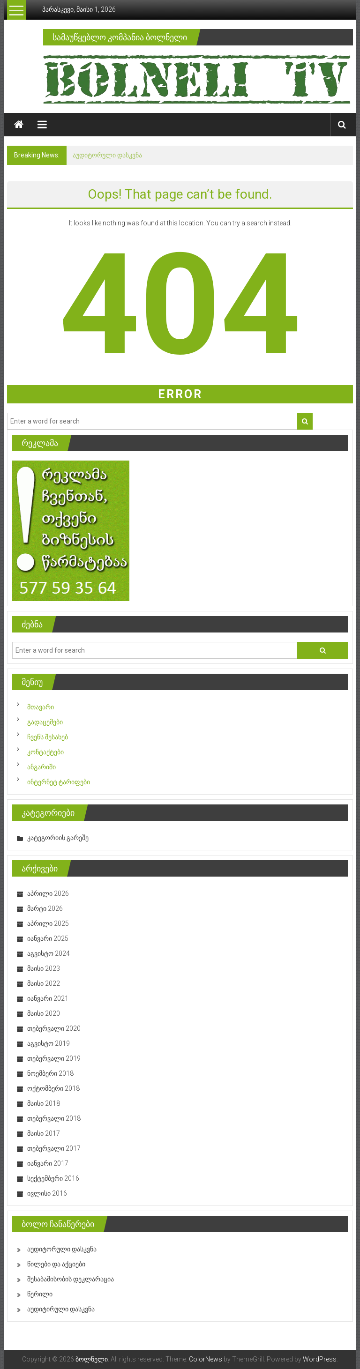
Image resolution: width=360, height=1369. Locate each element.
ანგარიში (41, 767)
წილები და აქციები (56, 1264)
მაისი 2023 (43, 968)
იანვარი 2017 (47, 1163)
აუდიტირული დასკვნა (61, 1309)
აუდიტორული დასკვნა (107, 155)
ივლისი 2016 (47, 1193)
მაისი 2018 (43, 1103)
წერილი (39, 1294)
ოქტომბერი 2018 (53, 1088)
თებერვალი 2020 (54, 1028)
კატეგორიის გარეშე (58, 837)
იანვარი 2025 (47, 938)
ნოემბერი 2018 (50, 1073)
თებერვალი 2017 (54, 1148)
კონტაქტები (45, 752)
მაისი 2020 (43, 1013)
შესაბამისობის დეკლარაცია (70, 1279)
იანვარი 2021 (47, 998)
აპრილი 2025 (48, 923)
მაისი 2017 (43, 1133)
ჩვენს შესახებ (47, 737)
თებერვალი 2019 (54, 1058)
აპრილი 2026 (48, 893)
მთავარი (40, 707)
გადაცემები (45, 722)
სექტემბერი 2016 (53, 1178)
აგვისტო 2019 (48, 1043)
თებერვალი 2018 (54, 1118)
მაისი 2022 (43, 983)
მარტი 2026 (45, 908)
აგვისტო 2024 (48, 953)
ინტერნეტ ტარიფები (58, 782)
